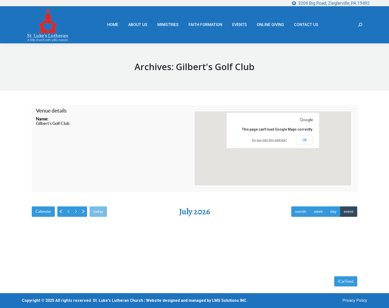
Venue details (51, 110)
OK (304, 140)
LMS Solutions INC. (229, 300)
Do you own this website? (269, 140)
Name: (42, 118)
